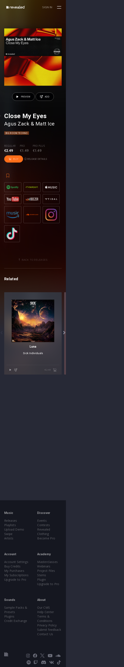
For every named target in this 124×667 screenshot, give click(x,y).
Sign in (105, 7)
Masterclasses (76, 564)
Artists (8, 540)
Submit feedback (78, 627)
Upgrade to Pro (15, 582)
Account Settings (16, 564)
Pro (22, 203)
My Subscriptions (16, 577)
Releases (10, 523)
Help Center (74, 614)
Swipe (8, 536)
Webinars (73, 568)
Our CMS (72, 610)
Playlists (10, 527)
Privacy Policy (76, 623)
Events (71, 523)
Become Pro (75, 536)
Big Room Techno (16, 190)
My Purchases (14, 573)
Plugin (70, 582)
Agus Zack (16, 181)
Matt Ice (45, 181)
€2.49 (108, 490)
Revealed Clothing (79, 532)
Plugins (9, 614)
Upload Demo (14, 532)
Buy (58, 207)
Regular (10, 203)
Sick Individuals (62, 473)
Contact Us (74, 632)
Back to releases (63, 322)
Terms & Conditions (80, 618)
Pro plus (39, 203)
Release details (80, 207)
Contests (72, 527)
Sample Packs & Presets (21, 610)
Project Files (75, 573)
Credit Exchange (15, 618)
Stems (70, 577)
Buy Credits (12, 568)
